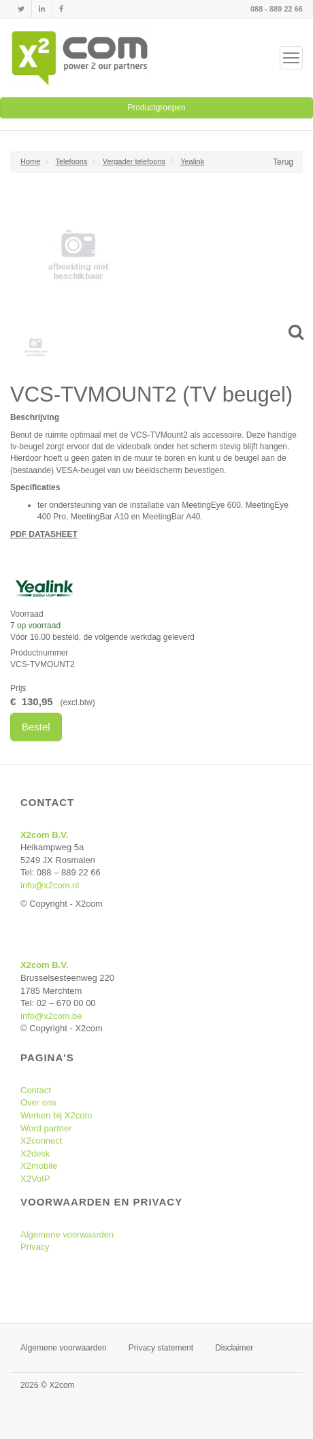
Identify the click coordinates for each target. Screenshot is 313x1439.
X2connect (41, 1140)
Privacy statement (161, 1348)
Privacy (35, 1247)
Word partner (46, 1128)
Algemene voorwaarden (67, 1234)
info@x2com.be (51, 1016)
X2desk (35, 1153)
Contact (35, 1090)
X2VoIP (35, 1179)
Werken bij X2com (56, 1115)
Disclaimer (234, 1348)
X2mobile (38, 1166)
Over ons (38, 1102)
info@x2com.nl (49, 885)
